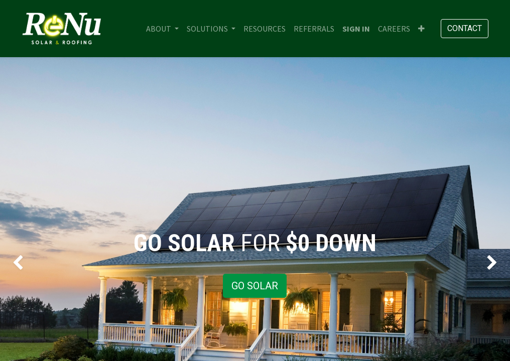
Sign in (356, 29)
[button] (421, 29)
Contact (464, 28)
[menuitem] (264, 29)
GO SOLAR (254, 286)
